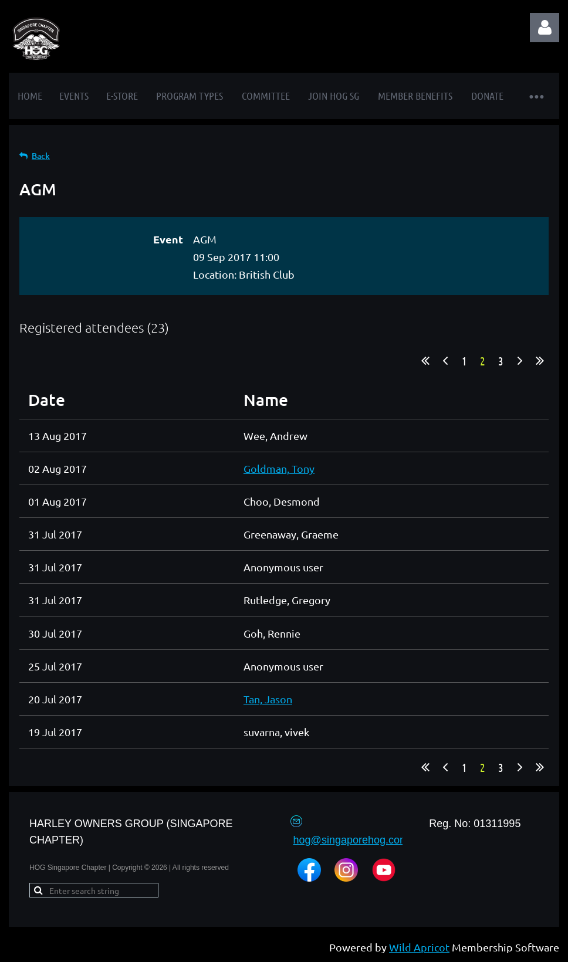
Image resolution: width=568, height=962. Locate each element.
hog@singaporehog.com (350, 840)
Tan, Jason (268, 699)
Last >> (540, 361)
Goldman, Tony (279, 468)
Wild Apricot (419, 947)
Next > (520, 361)
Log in (544, 27)
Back (41, 155)
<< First (425, 361)
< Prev (445, 361)
